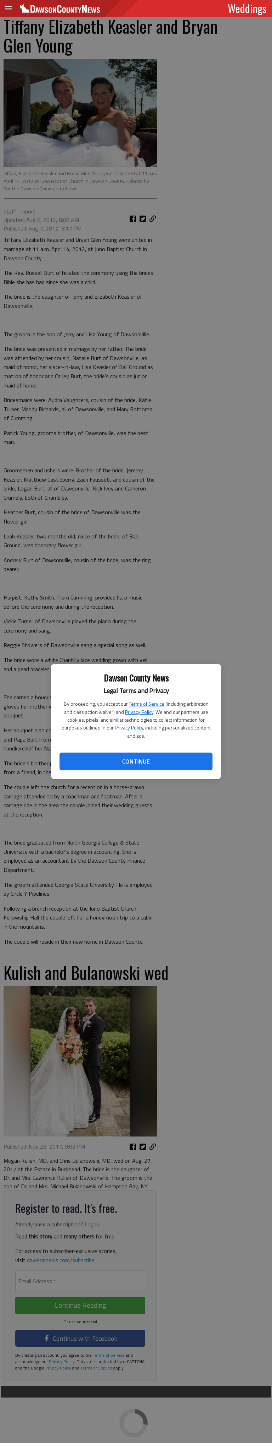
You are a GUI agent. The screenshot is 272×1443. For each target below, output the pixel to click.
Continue (135, 761)
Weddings (247, 8)
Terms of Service (146, 703)
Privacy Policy (139, 712)
